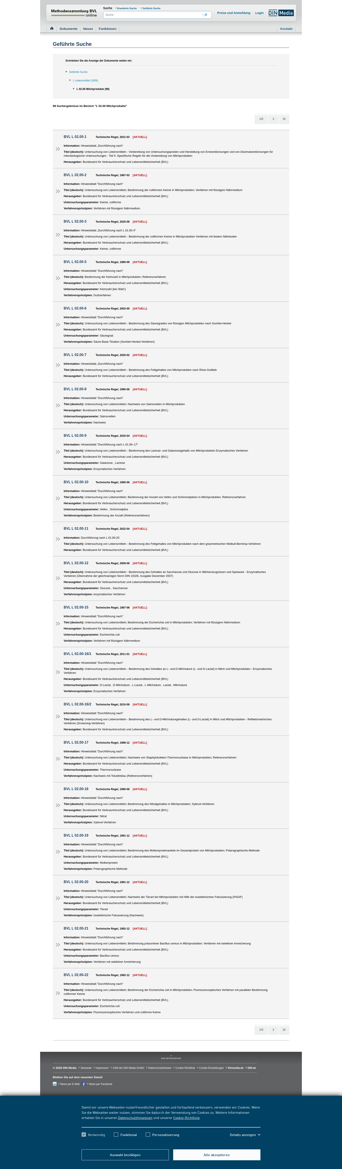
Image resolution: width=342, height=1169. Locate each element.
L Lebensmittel (85, 80)
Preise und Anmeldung (233, 13)
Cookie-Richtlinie (186, 1117)
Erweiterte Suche (127, 8)
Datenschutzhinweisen (135, 1117)
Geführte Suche (152, 8)
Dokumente (69, 29)
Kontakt (286, 29)
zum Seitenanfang (171, 1058)
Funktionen (107, 29)
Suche (107, 8)
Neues (88, 29)
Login (259, 13)
